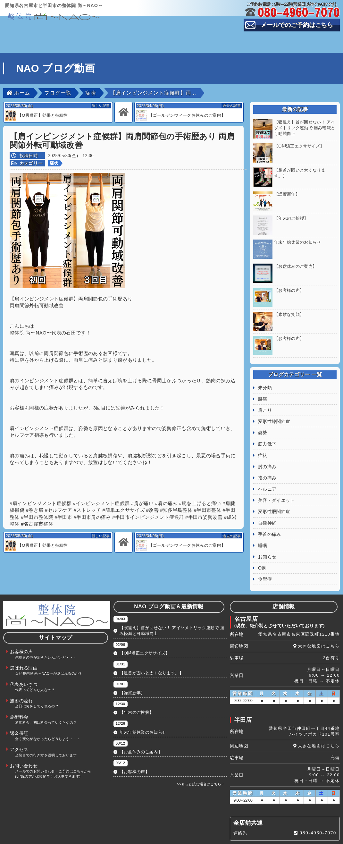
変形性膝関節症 (274, 408)
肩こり (265, 397)
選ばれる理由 (143, 38)
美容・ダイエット (276, 487)
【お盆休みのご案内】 (141, 739)
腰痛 (262, 386)
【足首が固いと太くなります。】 (152, 660)
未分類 (265, 374)
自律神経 (267, 510)
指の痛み (267, 465)
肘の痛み (267, 453)
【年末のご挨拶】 (137, 699)
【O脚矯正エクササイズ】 (145, 640)
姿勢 (262, 419)
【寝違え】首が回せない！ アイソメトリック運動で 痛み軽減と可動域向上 (172, 617)
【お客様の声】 (134, 758)
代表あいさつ (199, 38)
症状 (54, 163)
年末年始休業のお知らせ (143, 719)
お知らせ (267, 543)
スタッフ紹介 (255, 38)
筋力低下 (267, 431)
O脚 (262, 555)
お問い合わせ (311, 48)
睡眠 (262, 532)
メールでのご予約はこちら (297, 24)
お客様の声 (87, 38)
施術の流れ (310, 38)
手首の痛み (269, 521)
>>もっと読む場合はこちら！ (201, 771)
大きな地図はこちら (319, 633)
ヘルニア (267, 476)
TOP (31, 38)
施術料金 (87, 48)
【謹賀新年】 (132, 680)
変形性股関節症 (274, 498)
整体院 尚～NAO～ (177, 837)
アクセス (199, 48)
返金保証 (143, 48)
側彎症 (265, 566)
